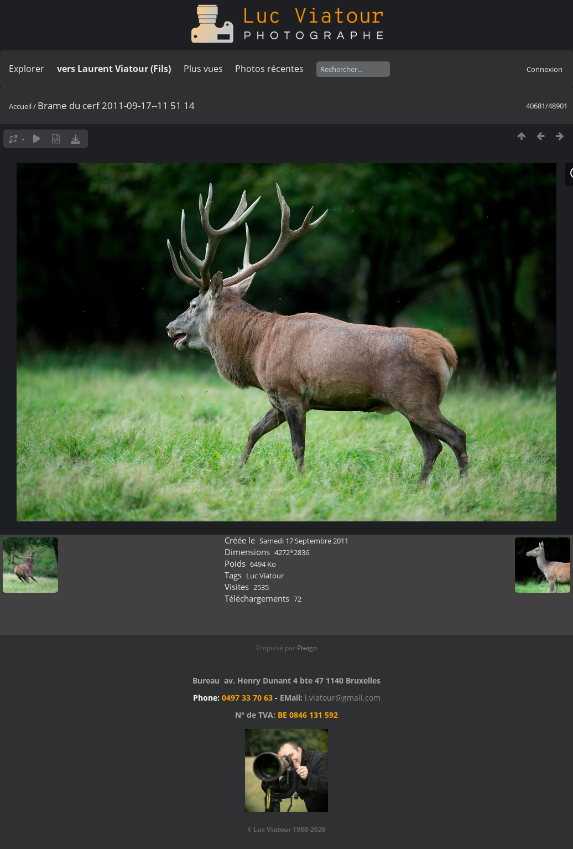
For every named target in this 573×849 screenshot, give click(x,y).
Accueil (20, 106)
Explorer (26, 69)
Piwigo (307, 648)
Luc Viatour (265, 576)
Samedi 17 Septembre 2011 (303, 541)
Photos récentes (269, 69)
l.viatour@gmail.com (343, 697)
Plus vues (203, 69)
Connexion (544, 69)
